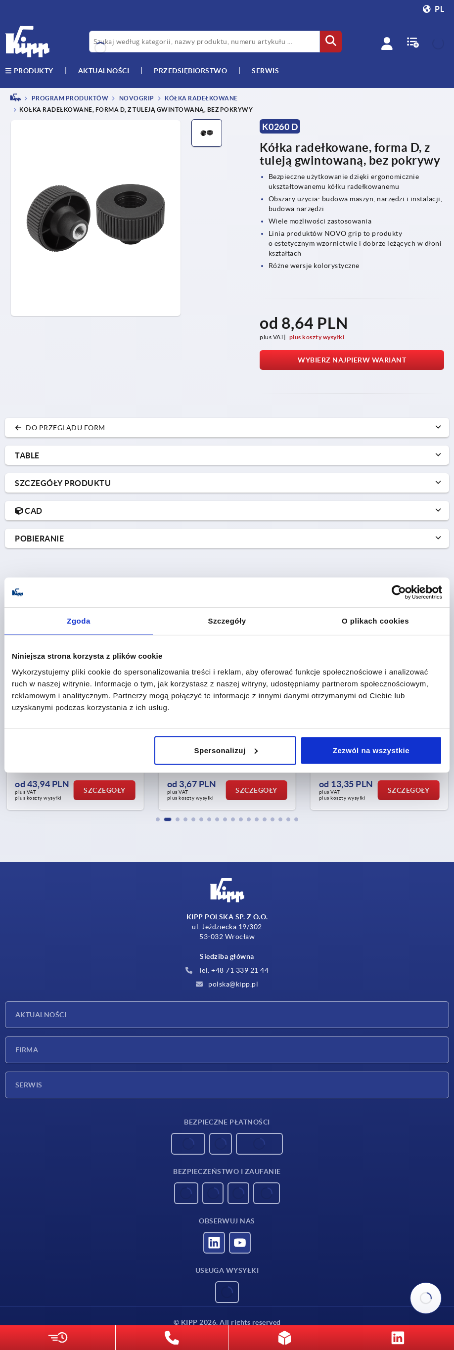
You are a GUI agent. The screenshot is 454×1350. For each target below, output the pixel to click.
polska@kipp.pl (227, 984)
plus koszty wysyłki (317, 337)
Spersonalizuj (226, 750)
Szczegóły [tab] (227, 621)
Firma (26, 1050)
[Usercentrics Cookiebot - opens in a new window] (399, 592)
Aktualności (40, 1015)
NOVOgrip (136, 98)
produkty (29, 70)
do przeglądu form (60, 428)
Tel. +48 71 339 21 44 (227, 970)
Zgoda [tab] (79, 621)
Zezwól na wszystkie (371, 750)
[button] (158, 819)
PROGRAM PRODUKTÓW (69, 98)
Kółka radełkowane (201, 98)
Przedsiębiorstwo (190, 70)
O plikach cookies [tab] (375, 621)
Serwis (29, 1085)
